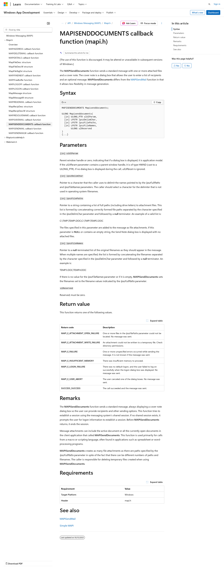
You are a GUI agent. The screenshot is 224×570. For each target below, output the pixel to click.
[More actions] (161, 23)
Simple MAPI (67, 525)
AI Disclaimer (10, 560)
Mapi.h (107, 23)
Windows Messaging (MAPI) (87, 23)
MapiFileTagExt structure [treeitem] (20, 71)
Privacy (68, 560)
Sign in (217, 3)
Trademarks (129, 560)
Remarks (177, 41)
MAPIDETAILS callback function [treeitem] (24, 57)
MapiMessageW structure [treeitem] (21, 97)
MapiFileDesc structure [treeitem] (20, 62)
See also (177, 49)
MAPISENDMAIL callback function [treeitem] (25, 128)
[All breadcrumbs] (62, 23)
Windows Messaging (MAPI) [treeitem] (19, 35)
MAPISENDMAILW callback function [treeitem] (26, 133)
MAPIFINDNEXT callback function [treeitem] (25, 75)
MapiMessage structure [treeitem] (20, 93)
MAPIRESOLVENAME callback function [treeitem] (27, 115)
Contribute (56, 560)
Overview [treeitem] (13, 44)
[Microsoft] (6, 4)
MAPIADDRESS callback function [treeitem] (24, 48)
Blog (42, 560)
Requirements (179, 45)
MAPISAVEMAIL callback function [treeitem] (25, 119)
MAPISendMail (139, 79)
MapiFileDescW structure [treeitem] (21, 66)
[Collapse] (48, 23)
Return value (179, 37)
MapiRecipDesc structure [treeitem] (21, 106)
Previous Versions (28, 560)
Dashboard (213, 12)
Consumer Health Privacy (89, 560)
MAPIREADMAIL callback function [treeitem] (25, 101)
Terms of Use (113, 560)
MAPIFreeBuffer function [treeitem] (20, 79)
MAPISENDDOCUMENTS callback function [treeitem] (30, 124)
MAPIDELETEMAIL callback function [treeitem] (26, 53)
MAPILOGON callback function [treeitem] (23, 88)
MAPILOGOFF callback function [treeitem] (24, 84)
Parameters (178, 33)
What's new (197, 12)
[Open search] (209, 4)
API (69, 23)
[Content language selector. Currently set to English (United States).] (18, 553)
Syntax (176, 28)
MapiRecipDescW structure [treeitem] (22, 110)
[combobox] (28, 29)
